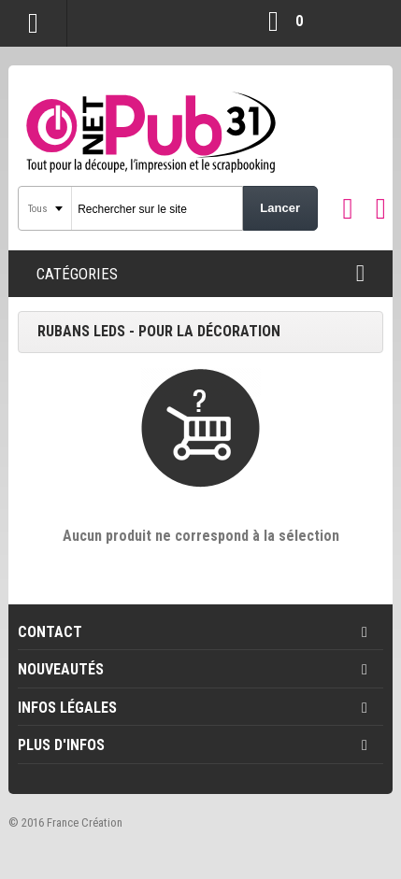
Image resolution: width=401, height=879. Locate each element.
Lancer (280, 208)
